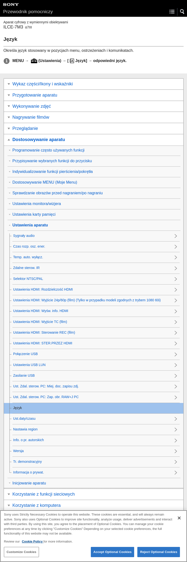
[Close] (179, 522)
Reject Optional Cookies (158, 556)
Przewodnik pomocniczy (28, 11)
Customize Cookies (21, 556)
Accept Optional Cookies (113, 556)
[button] (182, 11)
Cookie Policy (33, 545)
